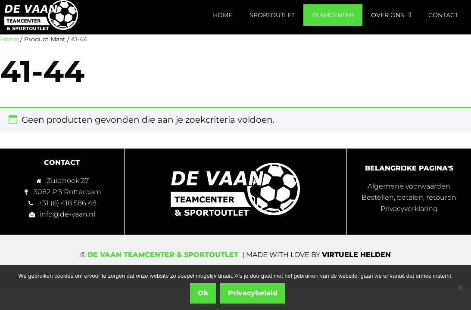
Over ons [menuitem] (391, 15)
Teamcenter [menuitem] (333, 15)
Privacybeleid (253, 293)
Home (9, 39)
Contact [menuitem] (443, 15)
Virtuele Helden (356, 255)
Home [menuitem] (222, 15)
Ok (203, 293)
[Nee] (460, 287)
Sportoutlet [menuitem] (272, 15)
